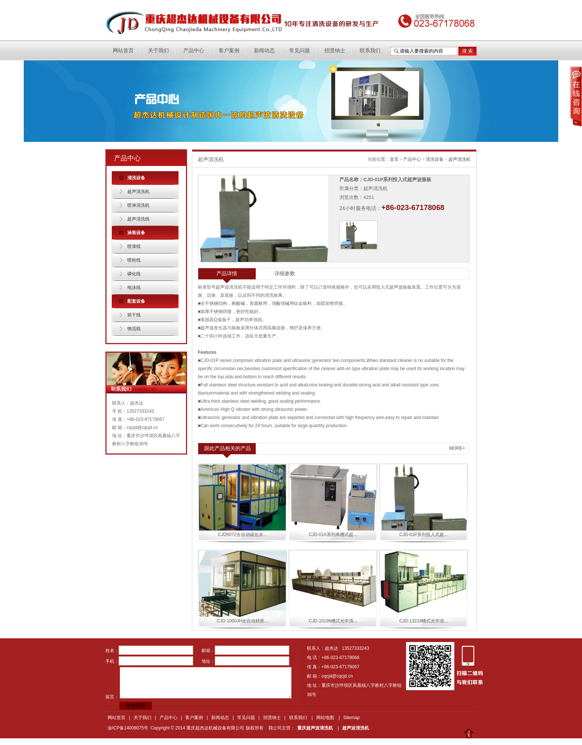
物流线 (134, 328)
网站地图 (325, 717)
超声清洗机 (138, 191)
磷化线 (134, 273)
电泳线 (134, 287)
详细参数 (284, 273)
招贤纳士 (334, 50)
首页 (394, 159)
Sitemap (351, 717)
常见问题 (299, 50)
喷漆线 (134, 246)
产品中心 (193, 50)
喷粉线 (134, 260)
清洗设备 (435, 159)
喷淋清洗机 (138, 205)
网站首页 (123, 50)
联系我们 (370, 50)
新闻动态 (264, 50)
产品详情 (226, 273)
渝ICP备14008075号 (128, 728)
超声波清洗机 (355, 728)
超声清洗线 (138, 219)
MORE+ (457, 448)
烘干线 (134, 314)
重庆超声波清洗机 (315, 728)
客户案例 (229, 50)
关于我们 (158, 50)
